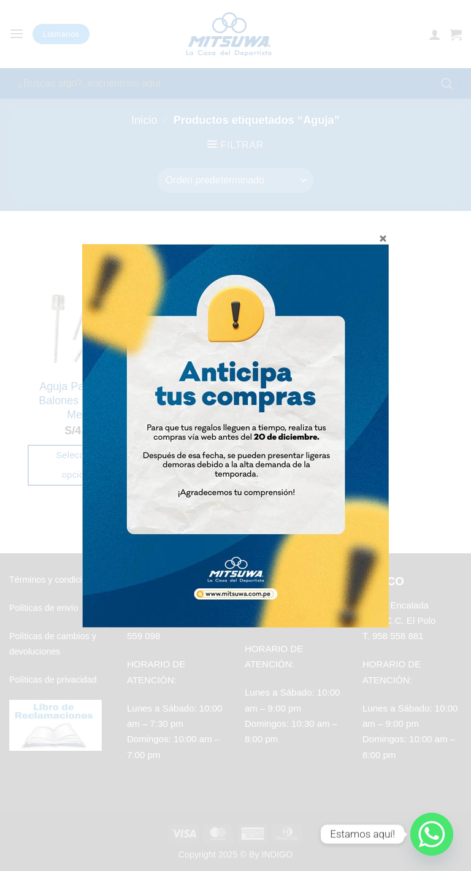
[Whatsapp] (431, 834)
